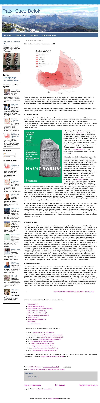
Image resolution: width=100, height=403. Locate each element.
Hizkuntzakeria (60, 369)
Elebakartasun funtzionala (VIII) (37, 319)
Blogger (57, 398)
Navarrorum (80, 133)
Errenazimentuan (78, 149)
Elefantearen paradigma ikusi (15, 263)
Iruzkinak (7, 156)
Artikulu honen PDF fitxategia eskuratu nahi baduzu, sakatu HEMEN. (74, 291)
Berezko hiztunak (15, 249)
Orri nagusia (8, 35)
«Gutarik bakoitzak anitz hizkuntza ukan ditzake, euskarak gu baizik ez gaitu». (11, 79)
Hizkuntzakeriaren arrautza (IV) (37, 310)
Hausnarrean (34, 35)
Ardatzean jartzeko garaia (15, 119)
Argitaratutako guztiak (49, 35)
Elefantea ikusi (15, 194)
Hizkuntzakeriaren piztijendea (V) (37, 313)
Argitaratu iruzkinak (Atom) (44, 389)
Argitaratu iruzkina (33, 376)
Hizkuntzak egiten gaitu (14, 276)
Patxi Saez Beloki (21, 11)
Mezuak (6, 154)
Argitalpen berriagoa (32, 385)
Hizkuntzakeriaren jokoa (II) (36, 306)
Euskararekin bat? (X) (34, 324)
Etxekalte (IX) (32, 321)
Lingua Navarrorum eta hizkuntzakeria (43, 332)
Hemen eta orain (21, 35)
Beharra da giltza (15, 234)
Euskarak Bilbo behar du (15, 209)
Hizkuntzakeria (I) (33, 304)
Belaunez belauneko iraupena (38, 369)
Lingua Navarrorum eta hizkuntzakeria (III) (40, 308)
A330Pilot (51, 398)
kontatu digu (80, 179)
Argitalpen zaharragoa (88, 385)
